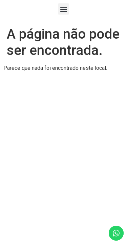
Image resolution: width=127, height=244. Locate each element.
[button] (63, 9)
